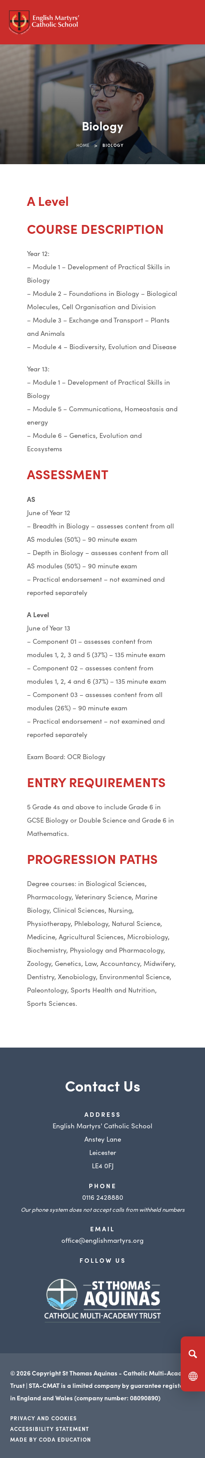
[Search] (193, 1354)
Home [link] (83, 145)
